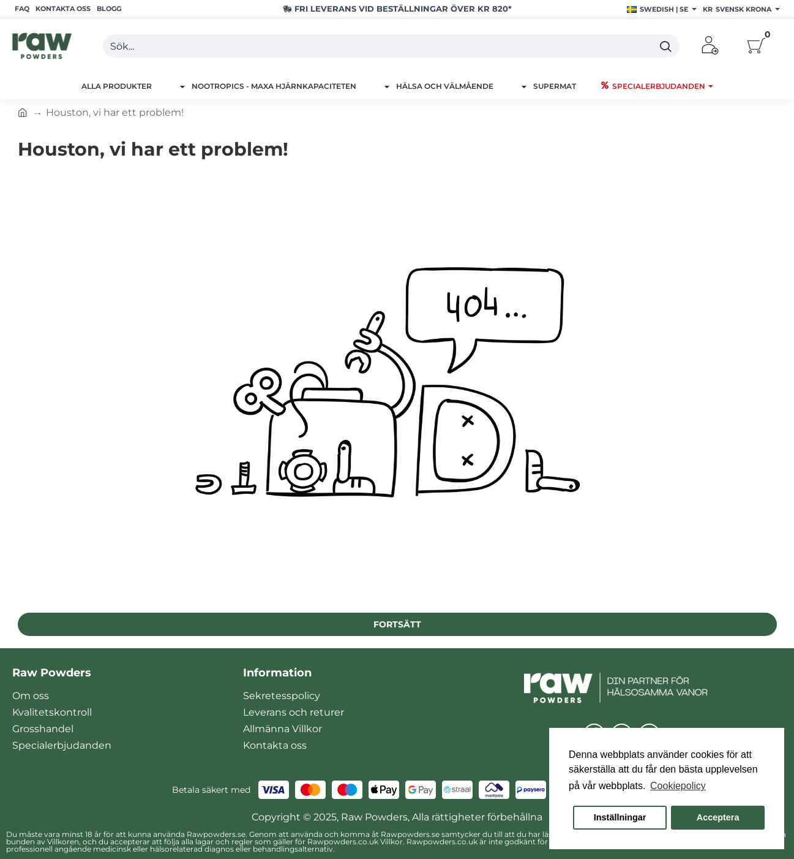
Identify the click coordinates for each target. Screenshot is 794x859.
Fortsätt (397, 624)
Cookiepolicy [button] (678, 786)
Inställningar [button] (620, 817)
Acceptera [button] (718, 817)
